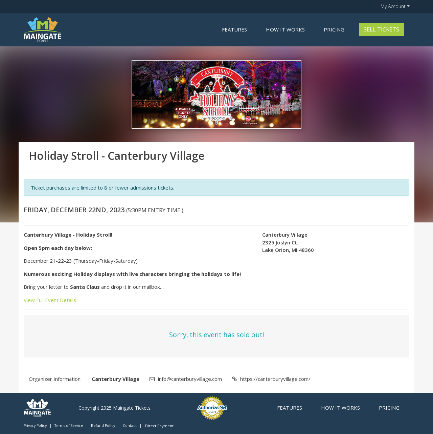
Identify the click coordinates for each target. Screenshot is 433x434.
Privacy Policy (35, 425)
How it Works (285, 29)
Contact (130, 425)
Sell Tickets (381, 29)
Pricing (334, 29)
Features (234, 29)
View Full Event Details (50, 300)
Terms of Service (68, 425)
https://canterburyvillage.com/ (275, 378)
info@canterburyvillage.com (190, 378)
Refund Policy (103, 425)
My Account (393, 6)
